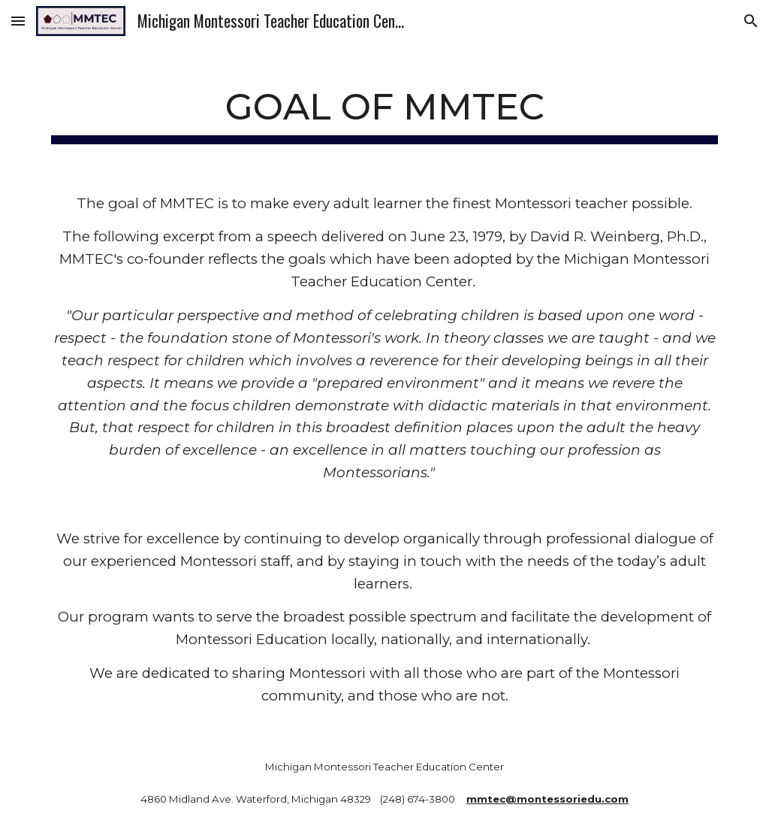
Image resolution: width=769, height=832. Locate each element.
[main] (385, 106)
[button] (18, 20)
